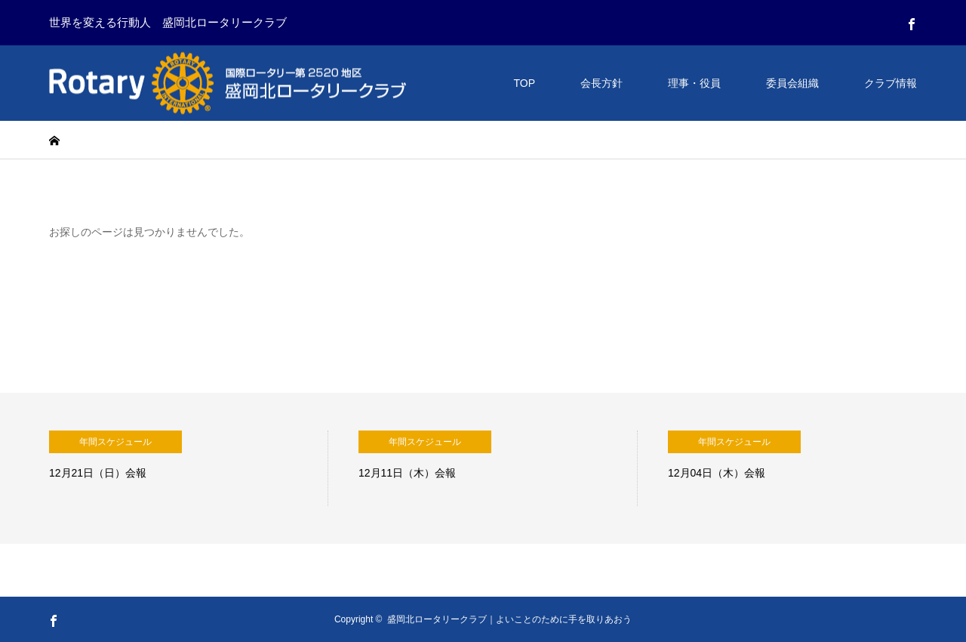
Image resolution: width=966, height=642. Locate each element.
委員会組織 (792, 83)
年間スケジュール (115, 442)
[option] (188, 468)
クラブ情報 (890, 83)
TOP (524, 83)
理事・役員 (694, 83)
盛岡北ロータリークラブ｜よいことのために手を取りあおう (509, 619)
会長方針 (601, 83)
